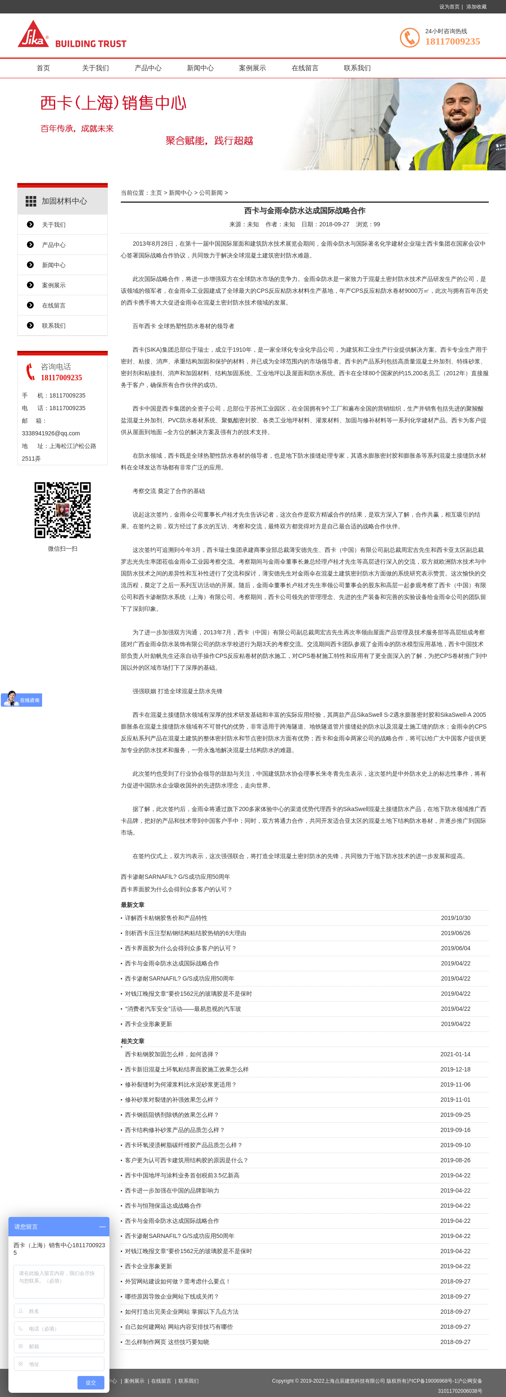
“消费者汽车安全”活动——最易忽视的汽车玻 (183, 1008)
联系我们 (357, 68)
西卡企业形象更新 (148, 1024)
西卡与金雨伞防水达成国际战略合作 (172, 963)
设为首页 (449, 7)
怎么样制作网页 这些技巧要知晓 (167, 1342)
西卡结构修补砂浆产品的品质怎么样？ (175, 1130)
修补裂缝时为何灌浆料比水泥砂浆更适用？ (181, 1084)
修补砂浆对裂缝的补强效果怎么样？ (172, 1099)
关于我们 (95, 68)
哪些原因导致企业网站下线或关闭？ (172, 1296)
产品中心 (148, 68)
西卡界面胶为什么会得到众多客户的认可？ (177, 889)
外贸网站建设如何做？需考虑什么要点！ (178, 1281)
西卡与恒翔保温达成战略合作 (163, 1205)
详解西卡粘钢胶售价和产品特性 (166, 918)
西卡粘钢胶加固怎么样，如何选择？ (172, 1054)
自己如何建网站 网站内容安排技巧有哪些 (179, 1326)
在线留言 (305, 68)
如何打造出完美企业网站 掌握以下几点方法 (182, 1311)
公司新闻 (211, 192)
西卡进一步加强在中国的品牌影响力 (172, 1190)
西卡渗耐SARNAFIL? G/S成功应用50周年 (175, 876)
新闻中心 (200, 68)
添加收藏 (476, 7)
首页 (43, 68)
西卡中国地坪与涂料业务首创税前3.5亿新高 (182, 1175)
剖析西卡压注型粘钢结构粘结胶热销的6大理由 (185, 933)
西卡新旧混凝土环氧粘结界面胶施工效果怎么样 (187, 1069)
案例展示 (252, 68)
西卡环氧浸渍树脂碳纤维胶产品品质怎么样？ (184, 1145)
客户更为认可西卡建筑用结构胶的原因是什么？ (187, 1160)
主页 (156, 192)
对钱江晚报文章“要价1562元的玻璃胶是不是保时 (188, 993)
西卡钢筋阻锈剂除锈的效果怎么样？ (172, 1114)
